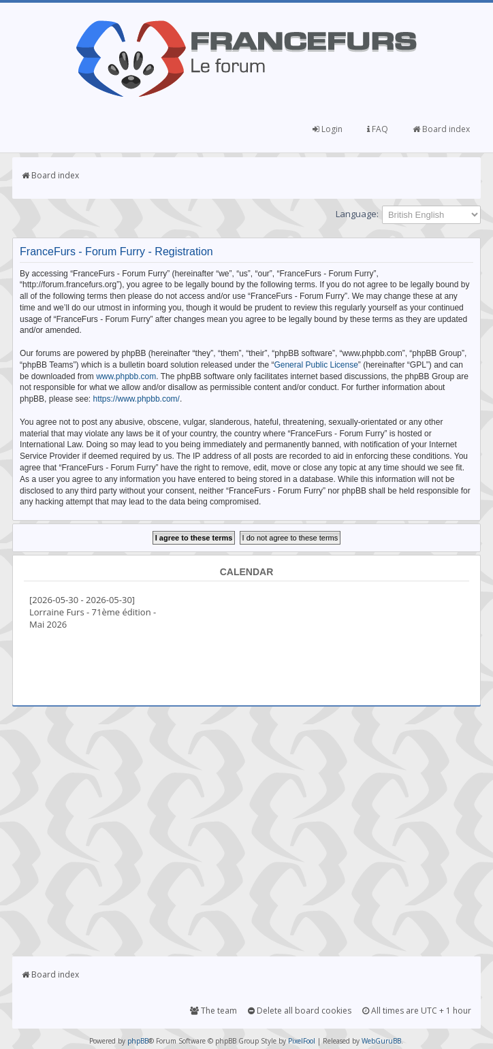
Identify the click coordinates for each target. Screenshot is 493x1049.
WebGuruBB (381, 1041)
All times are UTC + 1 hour (416, 1010)
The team (213, 1010)
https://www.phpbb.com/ (136, 399)
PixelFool (301, 1041)
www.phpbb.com (126, 376)
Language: (357, 214)
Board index (441, 129)
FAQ (377, 129)
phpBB (137, 1041)
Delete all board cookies (299, 1010)
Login (328, 129)
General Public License (315, 365)
